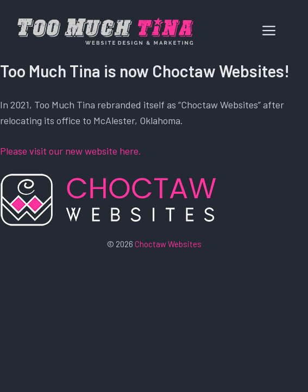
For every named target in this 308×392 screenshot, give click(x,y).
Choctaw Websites (168, 244)
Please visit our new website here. (70, 151)
